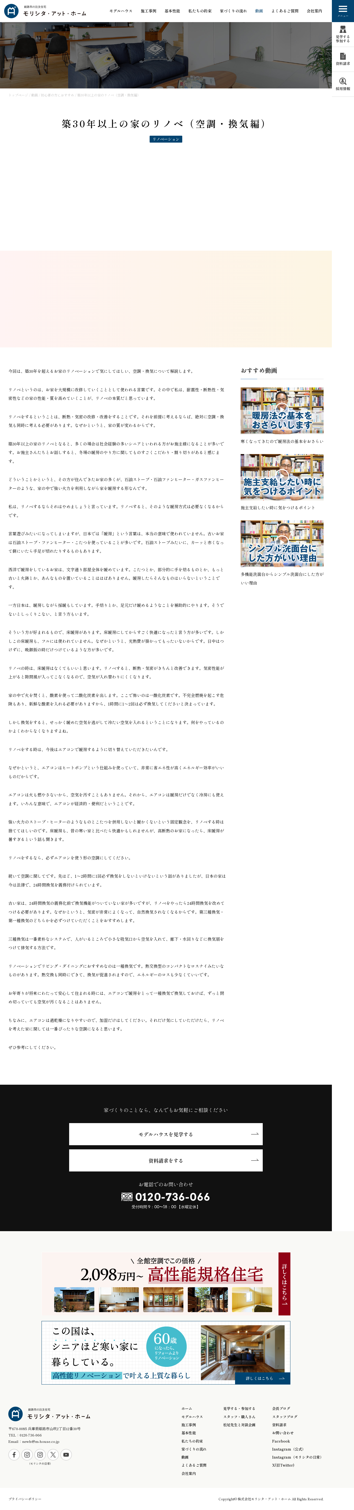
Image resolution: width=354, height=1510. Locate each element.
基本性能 (188, 1433)
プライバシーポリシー (24, 1499)
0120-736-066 (172, 1197)
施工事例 (148, 11)
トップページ (18, 95)
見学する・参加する (239, 1409)
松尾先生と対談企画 (239, 1425)
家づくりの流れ (233, 11)
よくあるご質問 (284, 11)
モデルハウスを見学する (166, 1134)
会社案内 (314, 11)
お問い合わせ (283, 1433)
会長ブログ (281, 1409)
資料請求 (279, 1425)
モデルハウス (120, 11)
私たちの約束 (200, 11)
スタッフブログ (284, 1417)
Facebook (281, 1441)
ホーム (186, 1409)
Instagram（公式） (289, 1449)
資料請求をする (166, 1160)
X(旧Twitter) (283, 1465)
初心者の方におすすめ (57, 95)
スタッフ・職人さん (239, 1417)
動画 (259, 11)
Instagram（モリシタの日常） (298, 1457)
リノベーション (165, 139)
